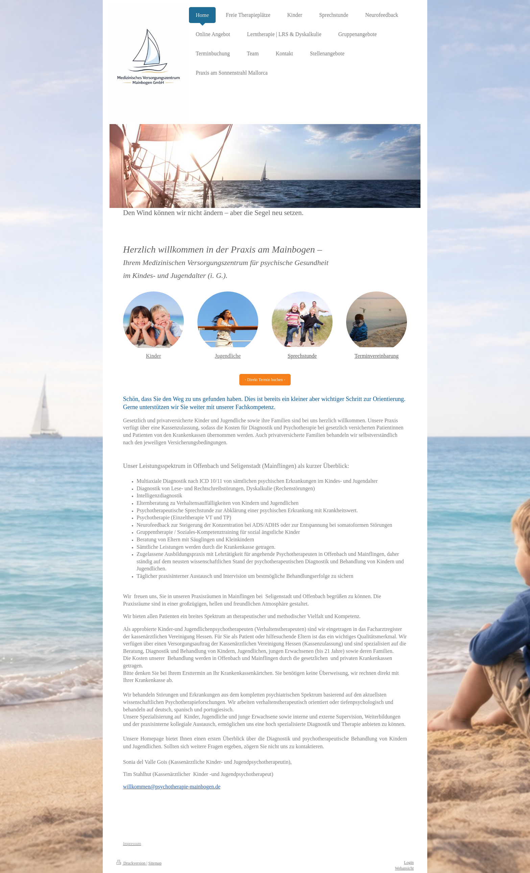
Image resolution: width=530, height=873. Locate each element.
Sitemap (155, 863)
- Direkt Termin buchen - (265, 379)
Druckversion (131, 863)
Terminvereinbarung (377, 356)
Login (409, 862)
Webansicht (404, 868)
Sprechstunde (302, 356)
